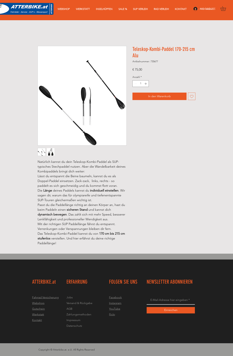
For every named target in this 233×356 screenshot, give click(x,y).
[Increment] (146, 84)
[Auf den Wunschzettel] (191, 96)
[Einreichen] (171, 310)
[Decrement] (135, 84)
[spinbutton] (140, 84)
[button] (225, 8)
